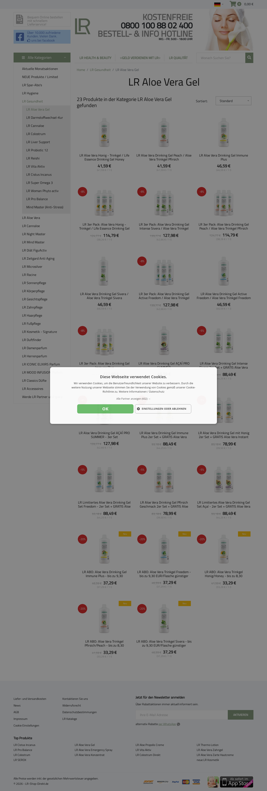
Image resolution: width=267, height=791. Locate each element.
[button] (133, 399)
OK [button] (105, 409)
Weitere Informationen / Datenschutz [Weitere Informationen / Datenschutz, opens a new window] (141, 391)
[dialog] (133, 395)
